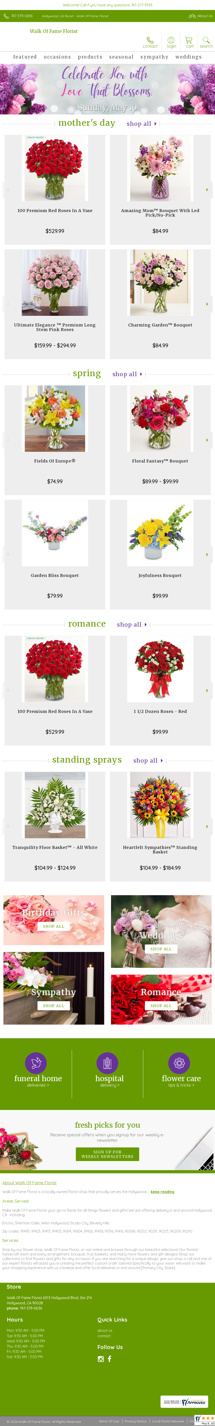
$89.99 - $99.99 (160, 481)
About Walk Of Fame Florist (29, 1182)
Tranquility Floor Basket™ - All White (55, 847)
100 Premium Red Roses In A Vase (55, 210)
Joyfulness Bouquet (160, 575)
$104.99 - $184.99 (160, 867)
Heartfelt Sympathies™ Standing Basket (160, 850)
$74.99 (55, 481)
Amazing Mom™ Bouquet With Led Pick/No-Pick (160, 213)
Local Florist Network (168, 1421)
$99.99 (160, 595)
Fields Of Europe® (55, 461)
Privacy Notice (135, 1421)
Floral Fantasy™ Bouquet (160, 461)
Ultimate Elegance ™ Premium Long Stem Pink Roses (55, 327)
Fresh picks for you (107, 1132)
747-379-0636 (21, 16)
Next (208, 189)
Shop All (139, 123)
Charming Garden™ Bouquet (160, 325)
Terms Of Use (109, 1421)
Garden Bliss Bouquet (55, 575)
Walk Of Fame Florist (54, 31)
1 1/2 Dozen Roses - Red (160, 711)
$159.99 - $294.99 (55, 345)
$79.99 (55, 595)
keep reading (162, 1191)
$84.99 (160, 230)
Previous (7, 189)
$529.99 (55, 230)
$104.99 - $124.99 (55, 867)
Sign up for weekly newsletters (107, 1154)
